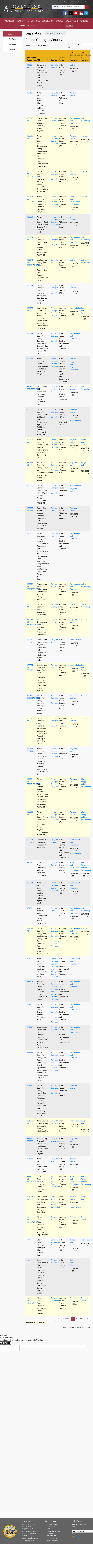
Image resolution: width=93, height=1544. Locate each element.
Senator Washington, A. (56, 1242)
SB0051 (30, 698)
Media (12, 49)
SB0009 (30, 176)
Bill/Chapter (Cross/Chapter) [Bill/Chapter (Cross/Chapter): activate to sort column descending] (31, 58)
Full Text (12, 39)
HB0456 (30, 508)
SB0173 (30, 642)
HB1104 (30, 981)
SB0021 (30, 1240)
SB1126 (30, 842)
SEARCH (69, 25)
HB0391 (30, 386)
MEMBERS (9, 21)
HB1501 (30, 1176)
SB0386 (30, 510)
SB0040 (30, 1260)
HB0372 (30, 260)
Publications (12, 44)
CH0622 (30, 622)
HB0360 (30, 217)
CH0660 (30, 1179)
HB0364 (30, 237)
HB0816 (30, 695)
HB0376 (30, 308)
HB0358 (30, 196)
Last (87, 1318)
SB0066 (30, 723)
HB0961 (30, 862)
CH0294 (30, 262)
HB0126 (30, 93)
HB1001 (30, 908)
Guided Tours (52, 1524)
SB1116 (30, 670)
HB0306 (30, 136)
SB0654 (30, 784)
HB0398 (30, 462)
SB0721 (30, 751)
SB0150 (30, 1181)
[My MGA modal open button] (80, 13)
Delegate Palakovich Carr (55, 120)
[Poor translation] (7, 1343)
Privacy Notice (52, 1538)
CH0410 (30, 1199)
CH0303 (30, 781)
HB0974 (30, 883)
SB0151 (30, 202)
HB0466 (30, 533)
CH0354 (30, 1123)
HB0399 (30, 485)
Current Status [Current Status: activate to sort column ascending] (62, 58)
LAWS (68, 21)
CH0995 (30, 1219)
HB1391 (30, 1138)
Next (81, 1318)
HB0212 (30, 118)
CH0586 (30, 586)
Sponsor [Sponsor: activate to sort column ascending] (54, 60)
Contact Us (51, 1526)
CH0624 (30, 121)
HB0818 (30, 748)
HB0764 (30, 665)
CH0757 (30, 607)
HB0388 (30, 359)
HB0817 (30, 718)
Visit (48, 1529)
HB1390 (30, 1121)
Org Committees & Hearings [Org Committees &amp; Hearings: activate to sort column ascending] (74, 56)
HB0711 (30, 640)
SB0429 (30, 389)
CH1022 (30, 721)
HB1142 (30, 1027)
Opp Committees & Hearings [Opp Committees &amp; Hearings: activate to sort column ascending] (85, 56)
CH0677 (30, 138)
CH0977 (30, 199)
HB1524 (30, 1197)
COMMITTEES (22, 21)
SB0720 (30, 67)
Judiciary (73, 65)
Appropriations (76, 308)
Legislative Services (70, 2)
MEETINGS (35, 21)
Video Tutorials (52, 1540)
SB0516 (30, 624)
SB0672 (30, 589)
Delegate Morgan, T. (54, 389)
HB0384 (30, 333)
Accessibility (51, 1536)
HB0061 (30, 65)
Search (55, 6)
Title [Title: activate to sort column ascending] (38, 60)
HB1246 (30, 1085)
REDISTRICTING (27, 25)
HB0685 (30, 619)
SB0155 (30, 123)
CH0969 (30, 442)
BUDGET (60, 21)
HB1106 (30, 1004)
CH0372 (30, 310)
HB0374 (30, 285)
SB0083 (30, 1141)
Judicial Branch (27, 1526)
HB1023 (30, 928)
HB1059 (30, 959)
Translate (77, 1536)
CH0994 (30, 174)
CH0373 (30, 814)
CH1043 (30, 1300)
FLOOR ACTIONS (80, 21)
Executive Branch (28, 1524)
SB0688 (30, 609)
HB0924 (30, 840)
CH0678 (30, 240)
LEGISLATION (48, 21)
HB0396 (30, 440)
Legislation (12, 34)
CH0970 (30, 465)
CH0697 (30, 931)
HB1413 (30, 1159)
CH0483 (30, 667)
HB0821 (30, 779)
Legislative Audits (83, 2)
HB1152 (30, 1052)
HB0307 (30, 171)
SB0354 (30, 265)
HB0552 (30, 584)
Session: (50, 33)
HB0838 (30, 812)
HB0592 (30, 604)
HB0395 (30, 409)
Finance (84, 136)
